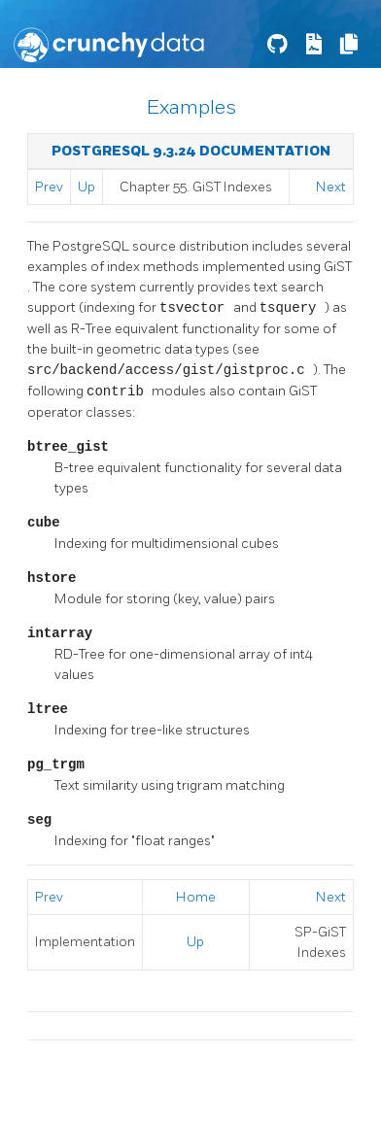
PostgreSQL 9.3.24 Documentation (191, 151)
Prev (49, 187)
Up (86, 187)
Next (331, 187)
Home (196, 897)
